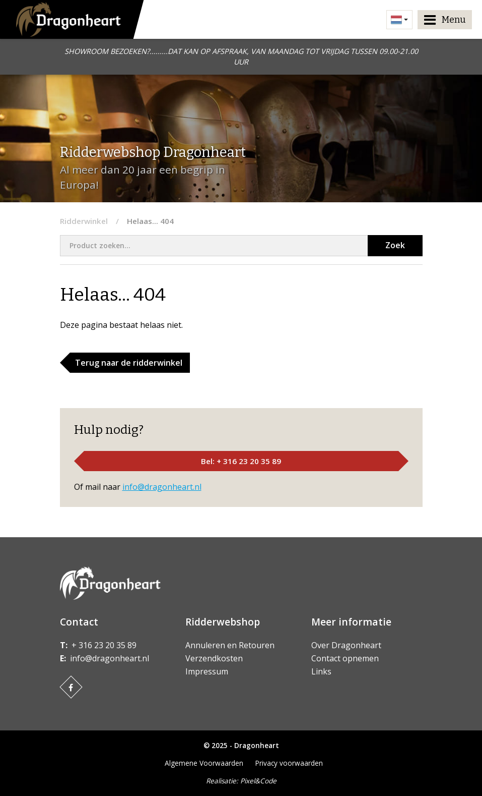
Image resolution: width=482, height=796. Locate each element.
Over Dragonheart (346, 645)
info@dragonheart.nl (161, 486)
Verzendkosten (214, 658)
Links (321, 671)
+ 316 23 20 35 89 (104, 645)
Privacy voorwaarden (289, 763)
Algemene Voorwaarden (204, 763)
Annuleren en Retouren (229, 645)
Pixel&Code (258, 780)
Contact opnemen (345, 658)
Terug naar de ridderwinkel (128, 362)
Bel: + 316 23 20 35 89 (241, 461)
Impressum (206, 671)
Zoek (395, 245)
